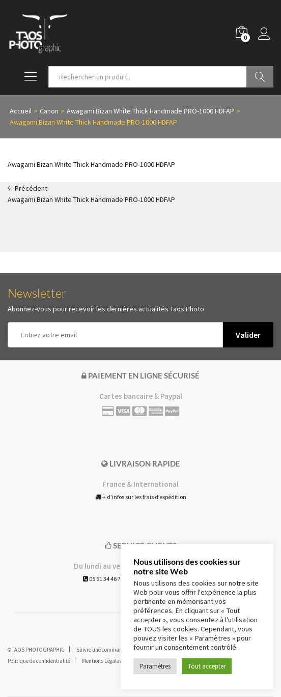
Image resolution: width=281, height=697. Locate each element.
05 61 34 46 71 (103, 579)
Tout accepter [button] (207, 666)
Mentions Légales (102, 660)
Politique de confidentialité (39, 660)
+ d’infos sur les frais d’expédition (140, 497)
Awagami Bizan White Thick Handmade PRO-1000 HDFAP (91, 164)
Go (259, 77)
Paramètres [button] (155, 666)
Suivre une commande (102, 649)
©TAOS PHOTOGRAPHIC (36, 649)
